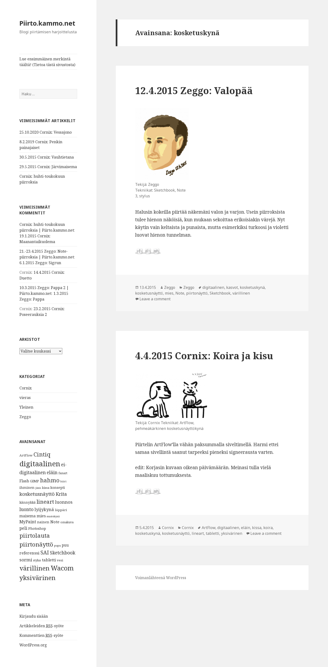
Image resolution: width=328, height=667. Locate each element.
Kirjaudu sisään (33, 616)
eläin (52, 472)
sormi (25, 560)
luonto (26, 509)
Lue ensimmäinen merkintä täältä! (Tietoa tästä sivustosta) (47, 61)
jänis (38, 488)
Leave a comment (155, 299)
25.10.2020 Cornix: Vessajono (45, 132)
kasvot (232, 287)
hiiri (63, 481)
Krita (61, 494)
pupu (57, 545)
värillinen (34, 568)
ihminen (27, 487)
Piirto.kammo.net (47, 23)
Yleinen (26, 407)
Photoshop (37, 528)
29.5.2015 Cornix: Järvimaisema (48, 166)
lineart (45, 501)
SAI (44, 552)
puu (65, 545)
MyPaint (27, 521)
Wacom (62, 568)
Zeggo (25, 416)
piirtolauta (34, 535)
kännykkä (27, 502)
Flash (24, 481)
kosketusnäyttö (37, 493)
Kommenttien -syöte (41, 635)
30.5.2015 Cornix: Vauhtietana (46, 157)
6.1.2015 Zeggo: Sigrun (40, 262)
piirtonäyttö (36, 544)
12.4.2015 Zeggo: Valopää (194, 90)
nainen (43, 521)
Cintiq (42, 454)
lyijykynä (44, 509)
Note (54, 521)
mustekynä (53, 516)
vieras (25, 397)
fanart (62, 473)
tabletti (49, 560)
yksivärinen (37, 577)
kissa (45, 487)
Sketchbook (62, 552)
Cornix (25, 388)
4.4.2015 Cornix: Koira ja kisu (204, 355)
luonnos (64, 502)
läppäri (61, 510)
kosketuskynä (252, 287)
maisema (27, 516)
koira (268, 527)
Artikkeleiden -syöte (41, 626)
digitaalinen (39, 463)
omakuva (67, 522)
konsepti (57, 487)
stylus (37, 560)
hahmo (49, 480)
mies (41, 516)
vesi (60, 560)
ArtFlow (26, 455)
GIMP (34, 481)
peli (23, 528)
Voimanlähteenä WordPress (160, 577)
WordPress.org (33, 645)
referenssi (29, 553)
